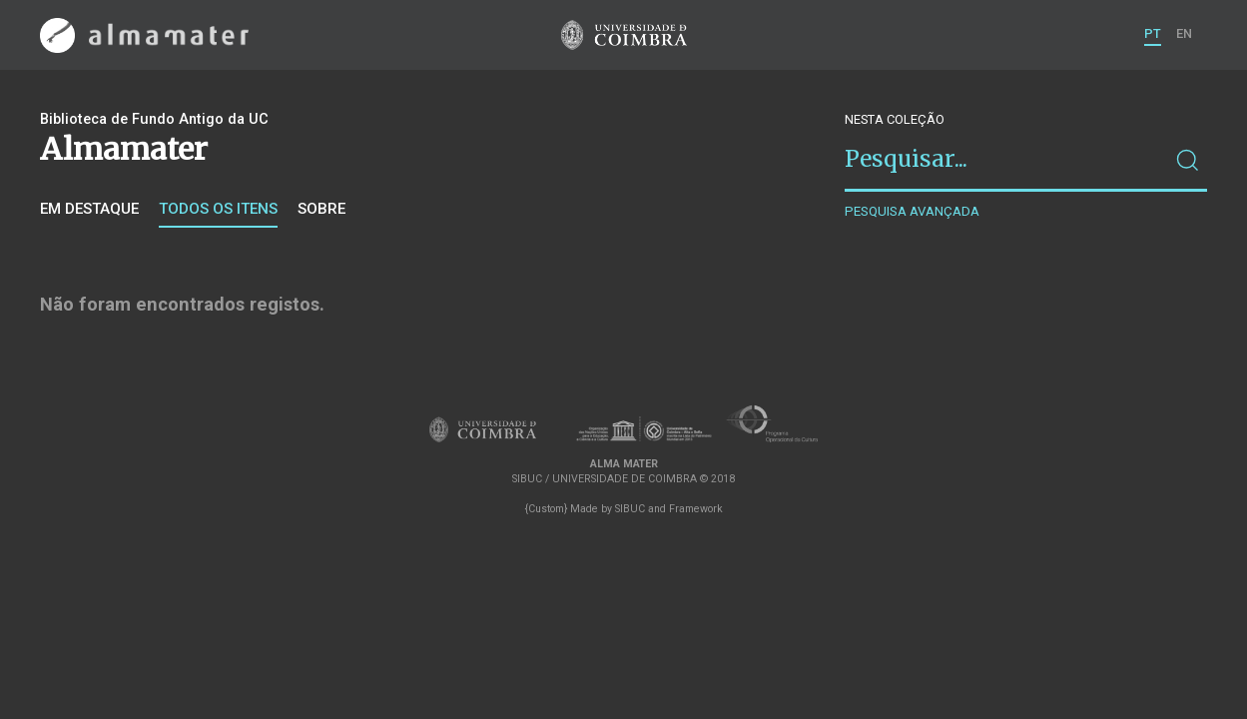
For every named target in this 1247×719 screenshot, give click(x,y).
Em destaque (89, 209)
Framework (696, 508)
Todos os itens (218, 209)
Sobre (321, 209)
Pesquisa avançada (912, 211)
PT (1152, 33)
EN (1184, 33)
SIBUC (630, 508)
